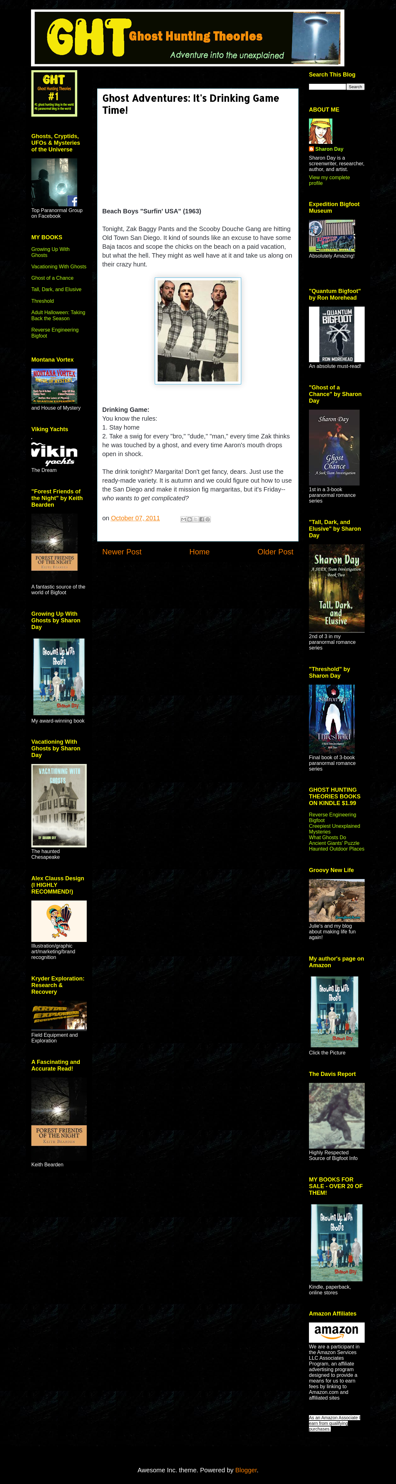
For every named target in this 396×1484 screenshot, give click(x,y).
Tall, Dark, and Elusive (56, 289)
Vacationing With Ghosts (58, 266)
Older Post (275, 551)
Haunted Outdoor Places (336, 849)
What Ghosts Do (327, 837)
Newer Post (121, 551)
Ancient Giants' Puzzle (334, 843)
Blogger (246, 1470)
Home (199, 551)
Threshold (42, 301)
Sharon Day (329, 149)
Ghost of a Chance (52, 278)
